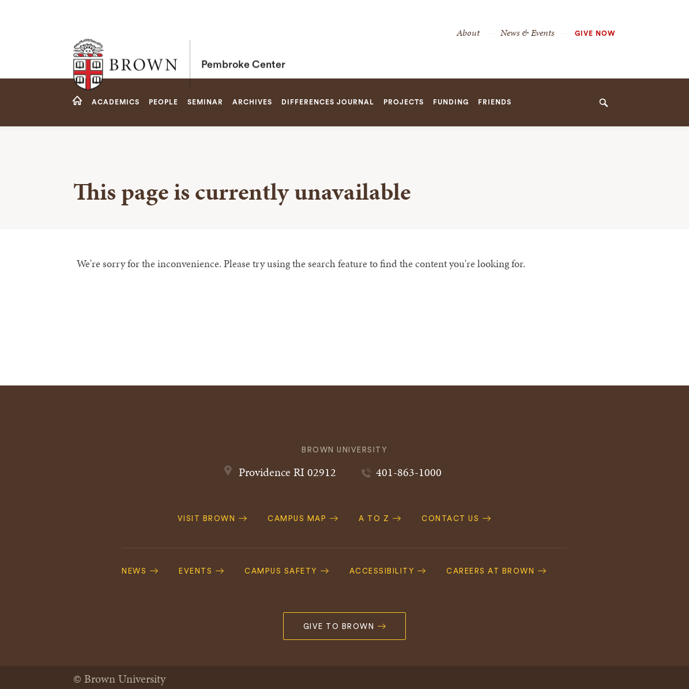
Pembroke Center (243, 39)
